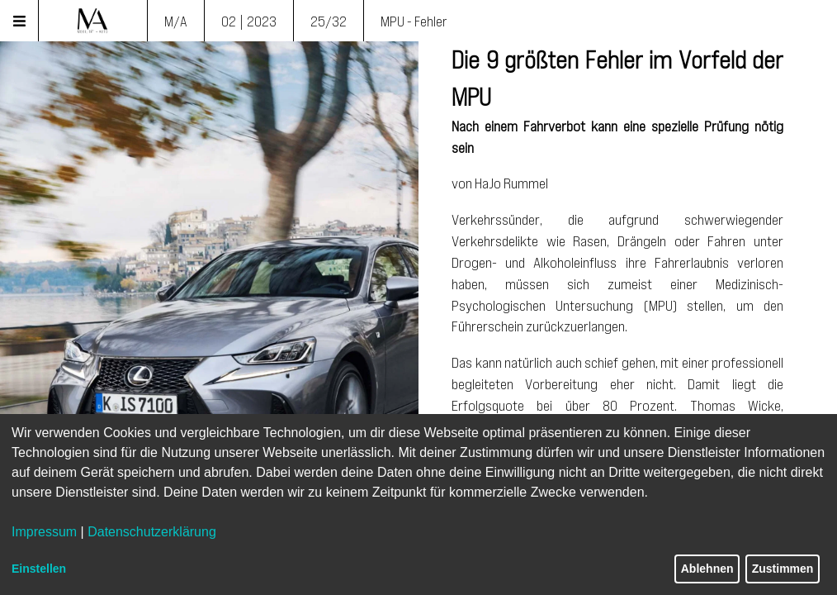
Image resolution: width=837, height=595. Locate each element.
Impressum (44, 532)
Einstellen (39, 568)
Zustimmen (783, 568)
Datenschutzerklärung (151, 532)
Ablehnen (707, 568)
